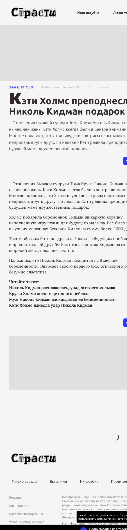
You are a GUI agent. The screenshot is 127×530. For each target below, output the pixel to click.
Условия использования (26, 522)
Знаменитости (21, 87)
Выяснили (58, 481)
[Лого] (34, 12)
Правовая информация (26, 514)
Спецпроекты (19, 505)
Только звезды (24, 481)
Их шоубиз (89, 481)
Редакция (16, 497)
